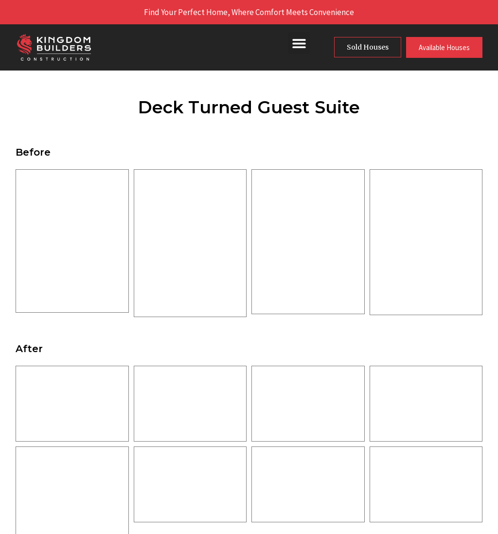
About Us (208, 418)
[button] (299, 43)
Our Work (208, 435)
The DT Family (216, 488)
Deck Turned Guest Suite (249, 107)
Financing (208, 470)
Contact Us (211, 505)
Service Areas (215, 453)
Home (202, 400)
